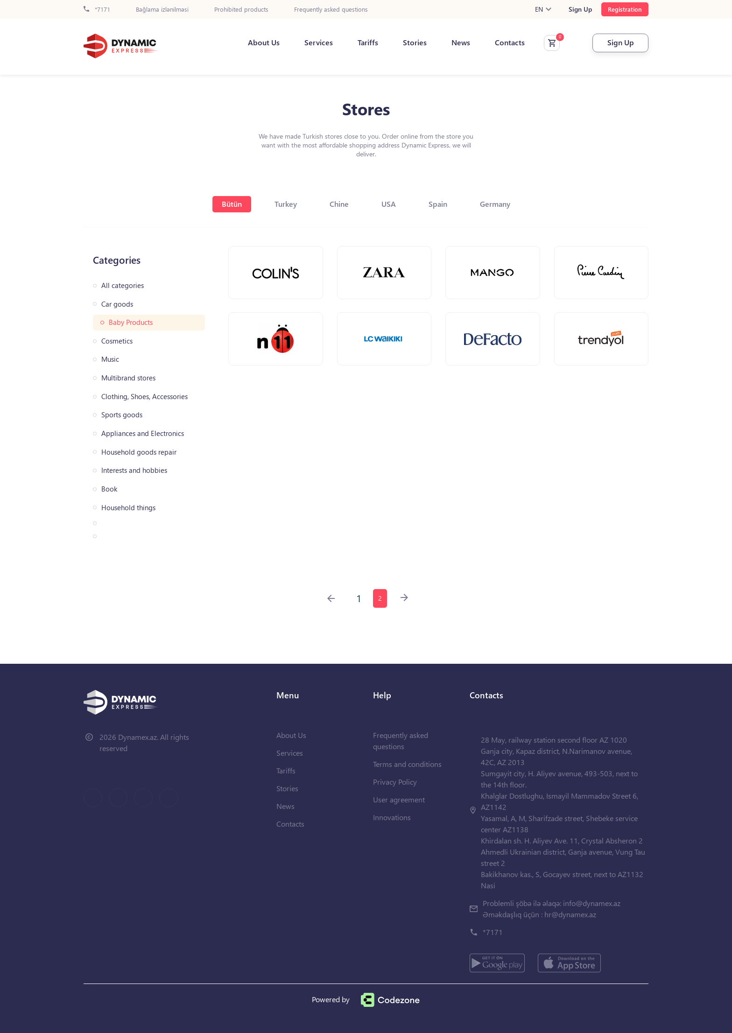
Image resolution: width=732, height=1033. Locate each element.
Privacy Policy (395, 782)
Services (318, 42)
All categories (122, 285)
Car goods (117, 304)
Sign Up (580, 9)
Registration (625, 9)
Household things (128, 507)
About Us (264, 42)
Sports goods (121, 414)
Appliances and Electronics (142, 433)
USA (388, 204)
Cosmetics (117, 341)
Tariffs (368, 42)
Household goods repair (138, 452)
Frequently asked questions (331, 9)
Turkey (285, 204)
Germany (495, 204)
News (460, 42)
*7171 (97, 9)
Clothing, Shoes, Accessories (144, 396)
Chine (339, 204)
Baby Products (131, 322)
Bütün (232, 204)
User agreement (399, 799)
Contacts (510, 42)
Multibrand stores (128, 377)
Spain (438, 204)
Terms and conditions (407, 764)
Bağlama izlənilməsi (162, 9)
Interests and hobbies (134, 470)
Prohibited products (241, 9)
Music (110, 359)
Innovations (392, 817)
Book (109, 489)
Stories (415, 42)
